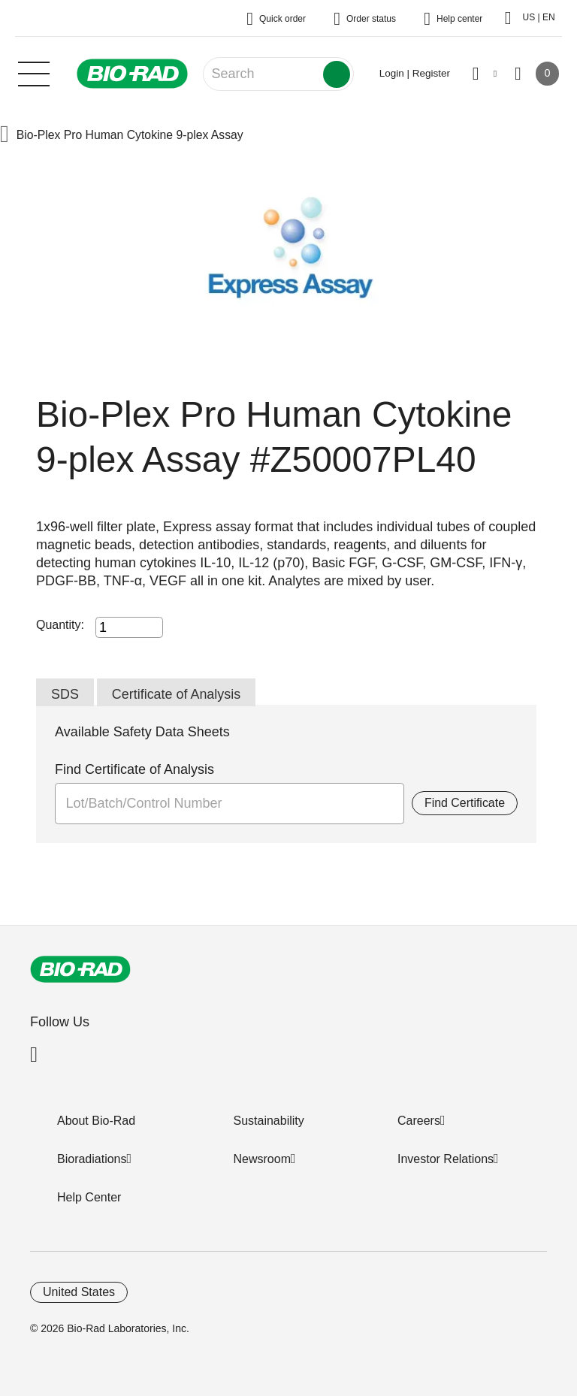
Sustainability (269, 1120)
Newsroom (262, 1159)
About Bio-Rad (96, 1120)
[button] (4, 135)
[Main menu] (34, 72)
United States (79, 1292)
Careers (418, 1120)
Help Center (89, 1197)
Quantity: (60, 624)
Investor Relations (445, 1159)
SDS (65, 694)
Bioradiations (92, 1159)
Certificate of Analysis (176, 694)
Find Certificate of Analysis (134, 770)
